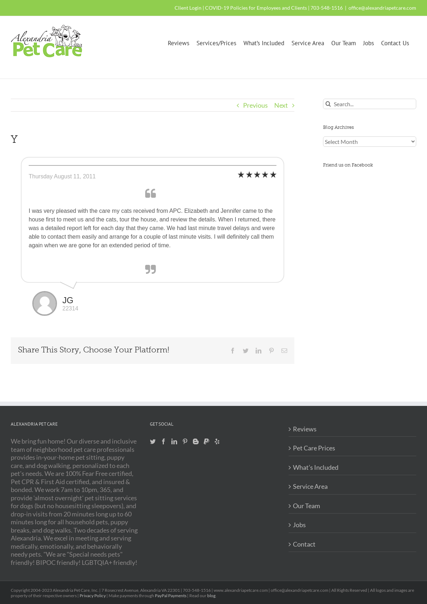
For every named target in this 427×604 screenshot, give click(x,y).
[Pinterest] (185, 441)
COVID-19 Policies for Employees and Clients (256, 8)
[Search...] (369, 104)
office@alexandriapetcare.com (382, 8)
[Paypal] (206, 441)
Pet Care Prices (314, 448)
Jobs (299, 525)
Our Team (306, 506)
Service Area (310, 486)
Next (281, 105)
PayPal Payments (170, 595)
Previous (255, 105)
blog (211, 595)
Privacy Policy (93, 595)
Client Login (188, 8)
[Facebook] (163, 441)
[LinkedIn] (174, 441)
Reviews (305, 429)
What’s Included (315, 467)
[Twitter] (153, 441)
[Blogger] (196, 441)
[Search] (328, 104)
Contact (304, 544)
